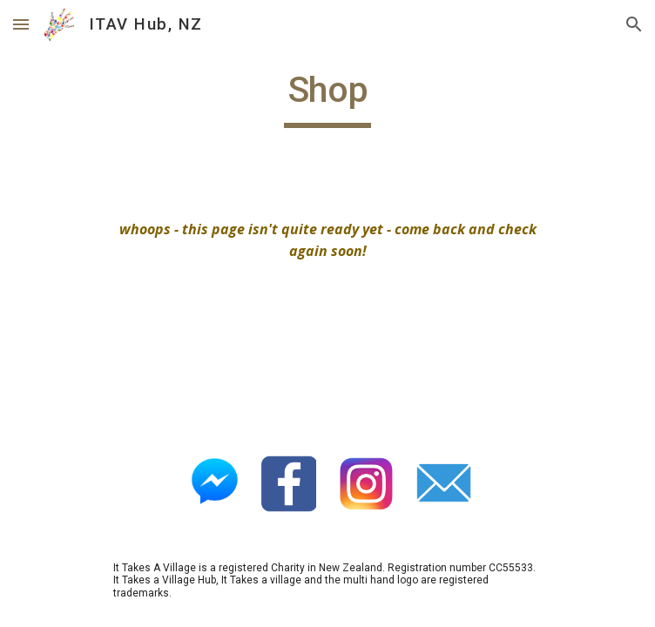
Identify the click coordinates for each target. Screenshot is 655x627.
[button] (21, 24)
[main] (327, 97)
